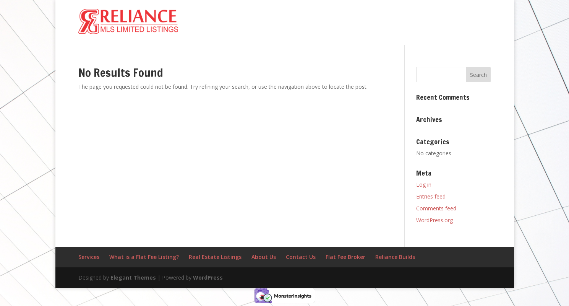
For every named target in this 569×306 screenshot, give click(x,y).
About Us (263, 256)
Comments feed (436, 208)
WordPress (208, 277)
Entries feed (431, 196)
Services (88, 256)
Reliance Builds (395, 256)
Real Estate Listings (215, 256)
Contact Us (301, 256)
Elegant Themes (133, 277)
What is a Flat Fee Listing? (144, 256)
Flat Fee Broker (345, 256)
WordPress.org (434, 220)
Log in (423, 184)
